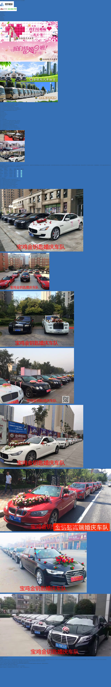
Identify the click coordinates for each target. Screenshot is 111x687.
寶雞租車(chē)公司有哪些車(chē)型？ (9, 124)
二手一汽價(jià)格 (43, 659)
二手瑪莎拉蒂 (33, 659)
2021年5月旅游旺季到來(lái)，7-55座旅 (10, 185)
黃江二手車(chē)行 (56, 659)
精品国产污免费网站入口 (4, 667)
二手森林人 (88, 659)
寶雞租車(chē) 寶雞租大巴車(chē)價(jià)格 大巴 (11, 179)
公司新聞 (1, 16)
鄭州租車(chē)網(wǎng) (18, 659)
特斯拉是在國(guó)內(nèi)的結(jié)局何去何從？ (11, 184)
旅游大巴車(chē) (2, 116)
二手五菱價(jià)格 (37, 659)
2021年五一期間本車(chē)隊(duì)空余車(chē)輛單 (11, 107)
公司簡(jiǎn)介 (9, 660)
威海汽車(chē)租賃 (77, 659)
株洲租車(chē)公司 (7, 659)
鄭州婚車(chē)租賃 (64, 659)
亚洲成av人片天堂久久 (15, 667)
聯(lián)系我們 (2, 20)
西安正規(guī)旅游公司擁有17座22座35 (10, 183)
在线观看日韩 (10, 667)
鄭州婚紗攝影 (84, 659)
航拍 (60, 659)
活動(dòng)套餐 (2, 15)
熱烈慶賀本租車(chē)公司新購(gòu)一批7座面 (11, 105)
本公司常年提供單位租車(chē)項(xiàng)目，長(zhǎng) (12, 120)
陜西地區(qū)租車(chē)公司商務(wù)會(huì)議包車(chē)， (12, 180)
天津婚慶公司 (48, 659)
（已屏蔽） (21, 667)
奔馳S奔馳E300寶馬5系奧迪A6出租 (9, 106)
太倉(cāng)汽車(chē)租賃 (26, 659)
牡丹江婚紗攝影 (12, 659)
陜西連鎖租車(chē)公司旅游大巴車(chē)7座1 (10, 125)
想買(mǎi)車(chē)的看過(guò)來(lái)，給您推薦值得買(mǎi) (13, 109)
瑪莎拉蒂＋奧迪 (2, 252)
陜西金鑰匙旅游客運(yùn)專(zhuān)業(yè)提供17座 (11, 123)
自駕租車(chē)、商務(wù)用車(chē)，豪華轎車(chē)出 (12, 121)
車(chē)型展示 (2, 14)
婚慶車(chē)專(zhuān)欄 (24, 660)
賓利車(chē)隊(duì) (3, 404)
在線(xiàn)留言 (2, 19)
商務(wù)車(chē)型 (3, 115)
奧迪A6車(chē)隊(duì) (3, 593)
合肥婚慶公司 (2, 659)
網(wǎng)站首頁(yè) (3, 11)
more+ (1, 102)
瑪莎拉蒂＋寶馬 (2, 468)
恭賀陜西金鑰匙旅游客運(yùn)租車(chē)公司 (10, 110)
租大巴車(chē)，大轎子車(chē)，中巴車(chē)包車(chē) (12, 128)
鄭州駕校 (105, 659)
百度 (81, 659)
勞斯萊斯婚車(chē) (3, 347)
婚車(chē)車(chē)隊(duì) (3, 114)
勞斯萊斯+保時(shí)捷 (3, 290)
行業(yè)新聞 (33, 660)
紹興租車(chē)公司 (93, 659)
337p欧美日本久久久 (26, 667)
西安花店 (51, 659)
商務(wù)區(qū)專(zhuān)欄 (16, 660)
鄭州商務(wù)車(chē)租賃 (71, 659)
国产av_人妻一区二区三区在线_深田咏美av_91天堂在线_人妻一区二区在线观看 (12, 0)
